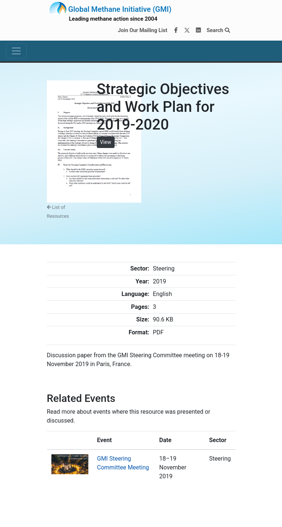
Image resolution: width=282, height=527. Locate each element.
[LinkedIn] (198, 31)
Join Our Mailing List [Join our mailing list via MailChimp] (142, 30)
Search (218, 30)
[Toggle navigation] (16, 51)
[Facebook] (175, 31)
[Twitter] (187, 31)
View (105, 142)
